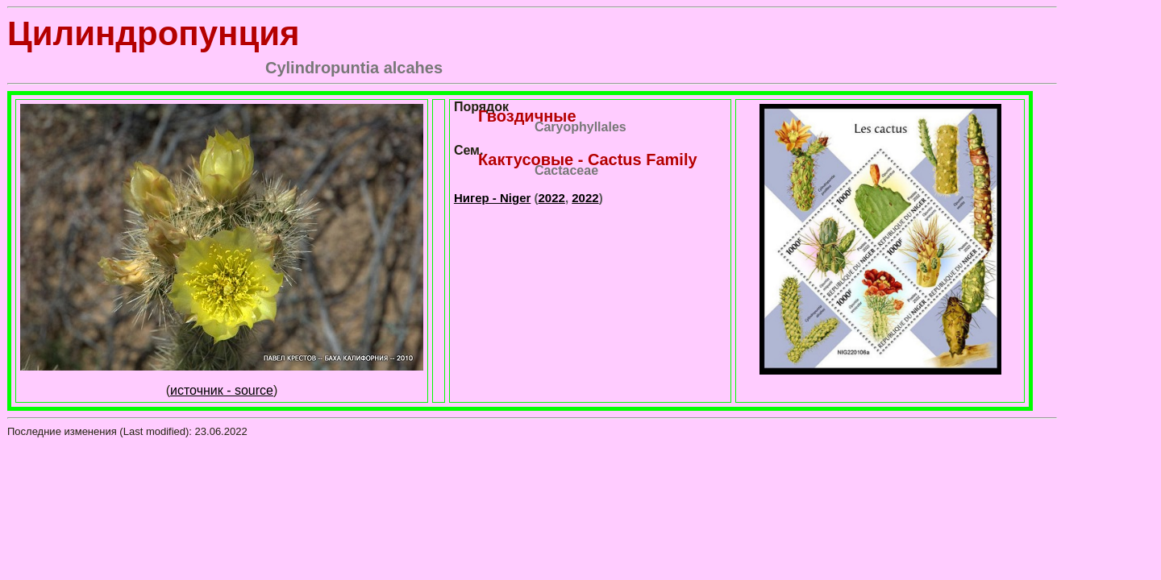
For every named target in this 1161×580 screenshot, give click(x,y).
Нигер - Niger (492, 198)
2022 (552, 198)
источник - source (221, 390)
